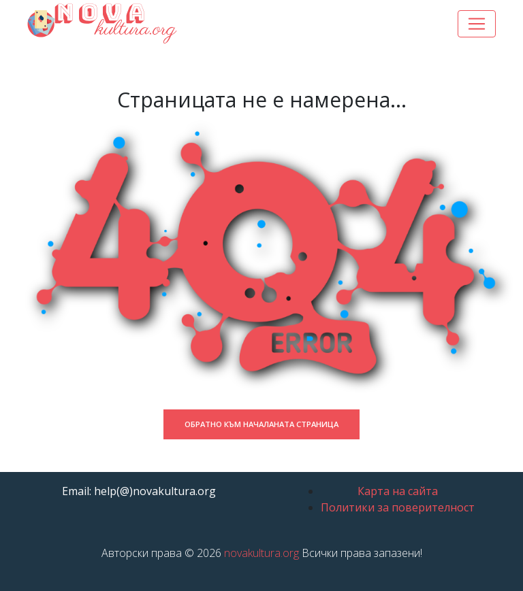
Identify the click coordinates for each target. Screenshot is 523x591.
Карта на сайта (398, 491)
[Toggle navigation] (477, 23)
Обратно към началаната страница (261, 424)
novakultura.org (261, 552)
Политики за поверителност (398, 507)
